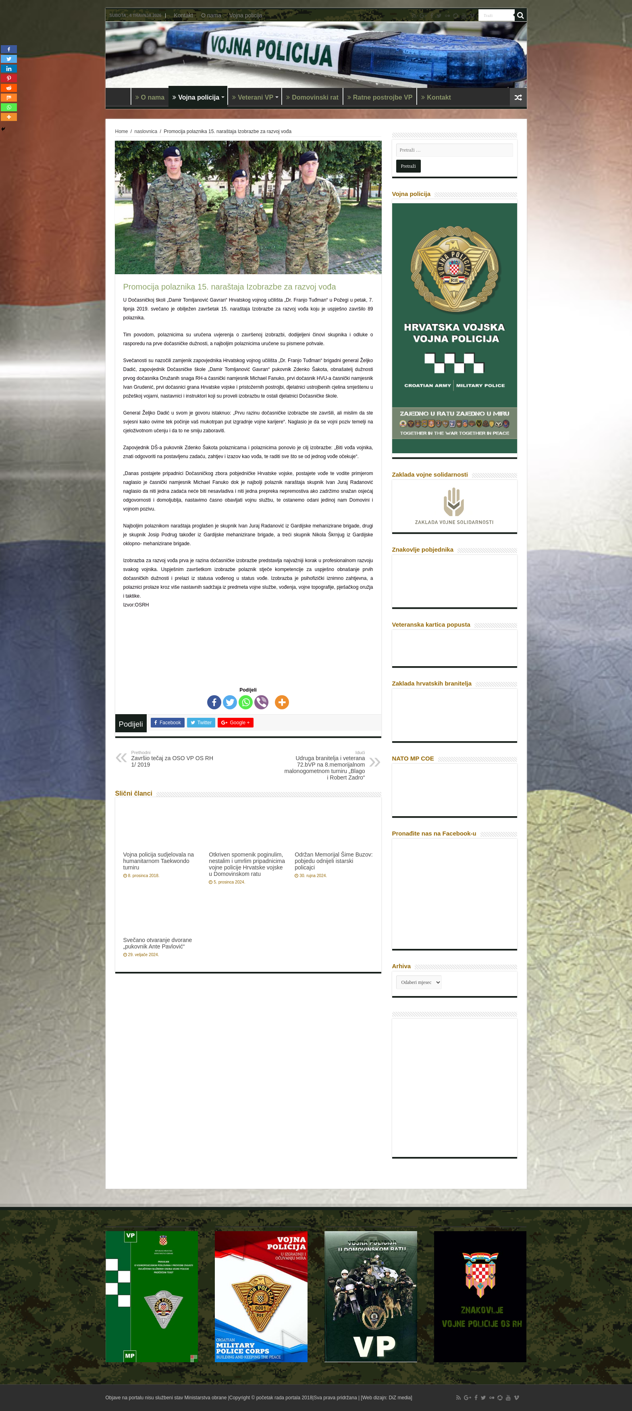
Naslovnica (120, 96)
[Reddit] (9, 88)
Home (121, 131)
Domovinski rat (312, 97)
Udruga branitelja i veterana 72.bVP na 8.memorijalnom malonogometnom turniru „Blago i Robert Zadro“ (324, 765)
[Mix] (9, 98)
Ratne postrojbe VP (380, 97)
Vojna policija (245, 15)
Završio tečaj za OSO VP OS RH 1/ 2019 (172, 759)
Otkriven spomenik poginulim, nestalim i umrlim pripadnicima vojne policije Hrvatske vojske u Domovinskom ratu (247, 864)
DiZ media (400, 1398)
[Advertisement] (456, 1090)
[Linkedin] (9, 69)
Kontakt (183, 15)
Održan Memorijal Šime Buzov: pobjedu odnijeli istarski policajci (333, 861)
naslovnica (146, 131)
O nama (211, 15)
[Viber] (261, 702)
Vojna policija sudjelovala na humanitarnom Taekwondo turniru (158, 861)
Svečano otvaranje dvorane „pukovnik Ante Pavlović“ (157, 943)
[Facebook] (214, 702)
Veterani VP (252, 97)
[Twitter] (230, 702)
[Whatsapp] (246, 702)
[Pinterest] (9, 78)
